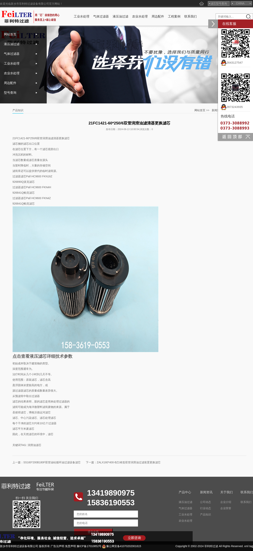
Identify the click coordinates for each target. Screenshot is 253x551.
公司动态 (205, 502)
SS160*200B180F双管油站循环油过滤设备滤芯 (52, 462)
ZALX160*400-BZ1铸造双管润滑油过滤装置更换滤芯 (129, 462)
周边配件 (158, 16)
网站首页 (10, 34)
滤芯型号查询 (219, 3)
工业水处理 (81, 16)
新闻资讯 (217, 110)
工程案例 (174, 16)
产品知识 (205, 514)
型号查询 (10, 92)
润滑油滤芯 (34, 445)
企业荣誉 (225, 508)
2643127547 (232, 62)
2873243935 (232, 106)
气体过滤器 (101, 16)
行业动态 (205, 508)
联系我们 (190, 16)
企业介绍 (225, 502)
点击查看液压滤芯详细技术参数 (42, 356)
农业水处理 (140, 16)
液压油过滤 (120, 16)
